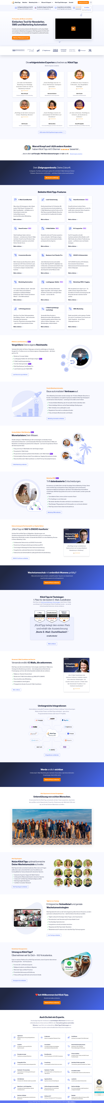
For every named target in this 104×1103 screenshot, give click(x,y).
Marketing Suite (34, 2)
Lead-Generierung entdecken (20, 374)
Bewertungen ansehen (76, 153)
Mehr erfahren (16, 689)
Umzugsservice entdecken (19, 980)
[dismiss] (89, 1102)
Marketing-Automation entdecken (56, 418)
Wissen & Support (47, 2)
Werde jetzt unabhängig (52, 177)
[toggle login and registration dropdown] (90, 2)
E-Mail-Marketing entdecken (20, 464)
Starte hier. (89, 10)
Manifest (24, 2)
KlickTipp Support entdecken (20, 886)
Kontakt (71, 2)
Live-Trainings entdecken (54, 935)
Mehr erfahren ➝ (72, 1102)
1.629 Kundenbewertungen (99, 1092)
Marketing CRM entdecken (54, 512)
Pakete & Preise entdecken (52, 582)
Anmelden (86, 7)
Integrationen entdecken (52, 755)
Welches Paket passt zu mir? (21, 38)
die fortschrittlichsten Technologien (50, 602)
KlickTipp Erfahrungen (61, 2)
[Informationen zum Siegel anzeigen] (99, 1094)
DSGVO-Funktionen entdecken (20, 558)
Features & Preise (83, 2)
